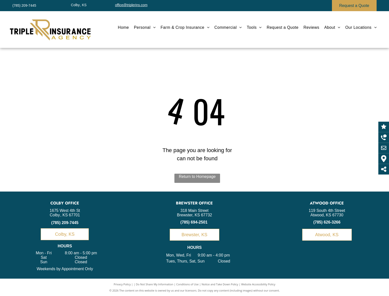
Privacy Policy (122, 284)
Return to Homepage (197, 176)
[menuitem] (123, 27)
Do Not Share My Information (154, 284)
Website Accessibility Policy (258, 284)
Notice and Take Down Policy (220, 284)
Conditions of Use (187, 284)
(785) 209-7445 (64, 223)
